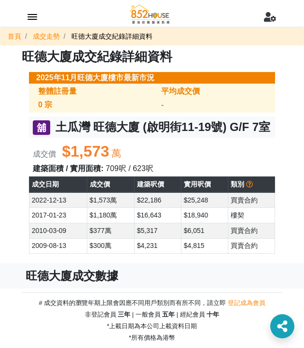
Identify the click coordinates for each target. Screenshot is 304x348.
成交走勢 (46, 36)
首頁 (14, 36)
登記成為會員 (246, 302)
